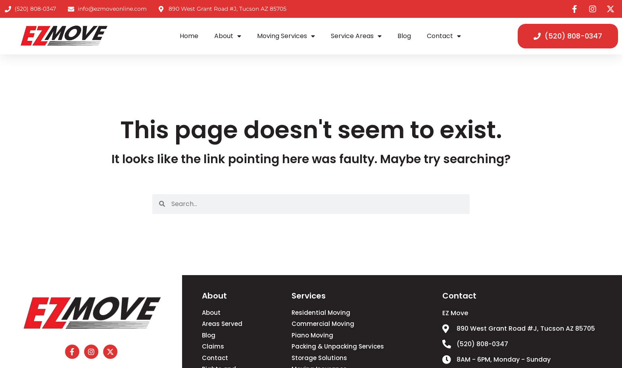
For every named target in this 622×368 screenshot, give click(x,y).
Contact (444, 36)
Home (189, 35)
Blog (404, 35)
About (227, 36)
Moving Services (286, 36)
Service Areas (356, 36)
